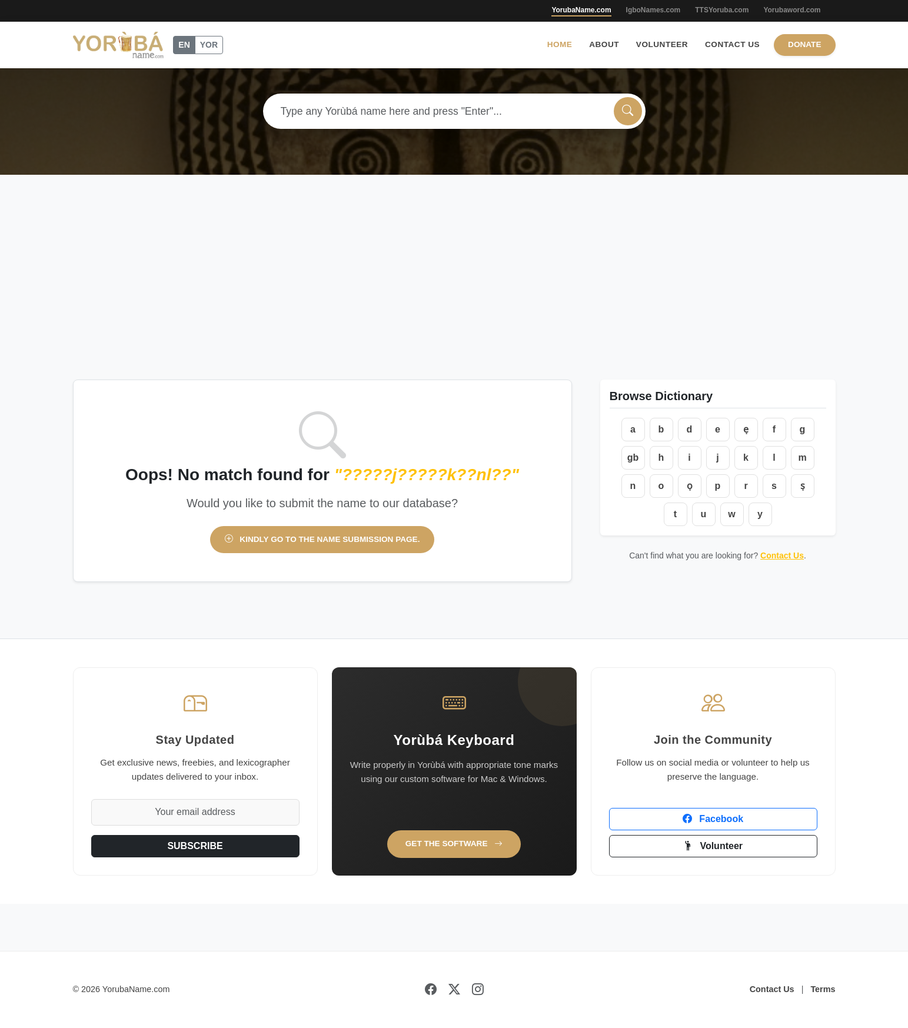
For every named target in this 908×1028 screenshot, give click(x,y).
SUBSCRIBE (194, 846)
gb (633, 458)
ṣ (802, 486)
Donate (804, 44)
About (604, 44)
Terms (822, 989)
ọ (690, 486)
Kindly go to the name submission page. (322, 539)
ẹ (746, 429)
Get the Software (454, 843)
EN (183, 44)
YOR (209, 44)
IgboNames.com (653, 10)
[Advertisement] (454, 291)
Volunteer (662, 44)
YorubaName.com (581, 10)
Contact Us (732, 44)
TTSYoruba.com (722, 10)
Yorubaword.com (791, 10)
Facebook (713, 819)
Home (560, 44)
